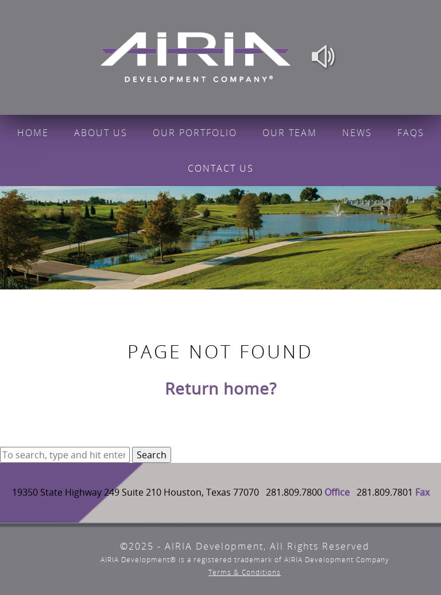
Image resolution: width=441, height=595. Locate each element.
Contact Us (221, 168)
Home (33, 132)
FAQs (410, 132)
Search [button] (152, 455)
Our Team (289, 132)
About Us (100, 132)
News (357, 132)
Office (337, 492)
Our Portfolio (195, 132)
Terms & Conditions (244, 572)
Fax (422, 492)
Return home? (221, 388)
